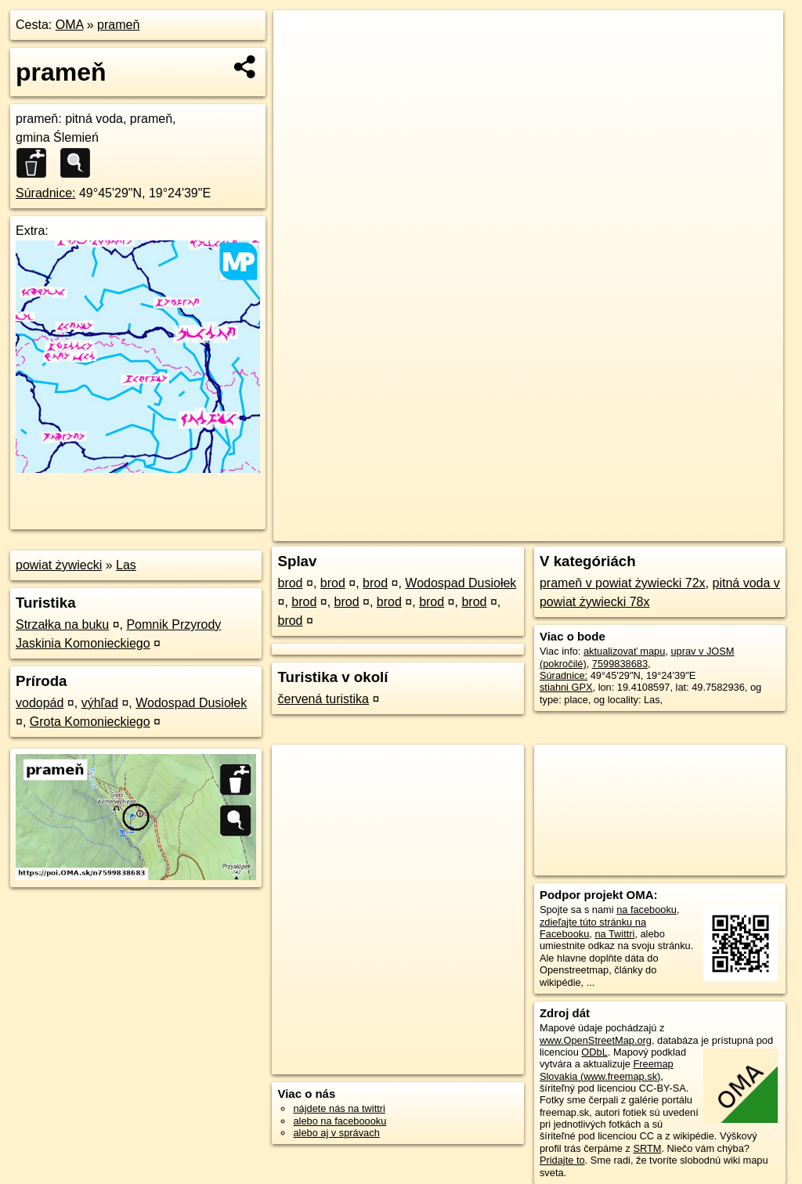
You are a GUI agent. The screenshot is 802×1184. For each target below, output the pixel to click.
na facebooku (646, 909)
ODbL (594, 1052)
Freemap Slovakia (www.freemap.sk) (607, 1069)
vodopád (39, 702)
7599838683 (620, 664)
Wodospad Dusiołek (191, 702)
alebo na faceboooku (339, 1121)
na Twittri (614, 934)
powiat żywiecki (59, 565)
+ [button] (300, 37)
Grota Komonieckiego (90, 721)
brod (289, 583)
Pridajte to (562, 1160)
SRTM (647, 1148)
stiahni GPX (566, 687)
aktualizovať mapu (624, 651)
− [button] (300, 61)
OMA (70, 24)
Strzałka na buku (62, 624)
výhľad (99, 702)
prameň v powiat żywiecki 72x (623, 583)
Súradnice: (46, 193)
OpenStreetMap (513, 529)
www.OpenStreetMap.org (596, 1040)
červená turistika (323, 699)
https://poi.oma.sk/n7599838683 (712, 529)
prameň (118, 24)
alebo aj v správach (336, 1133)
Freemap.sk (593, 529)
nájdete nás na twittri (339, 1108)
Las (126, 565)
